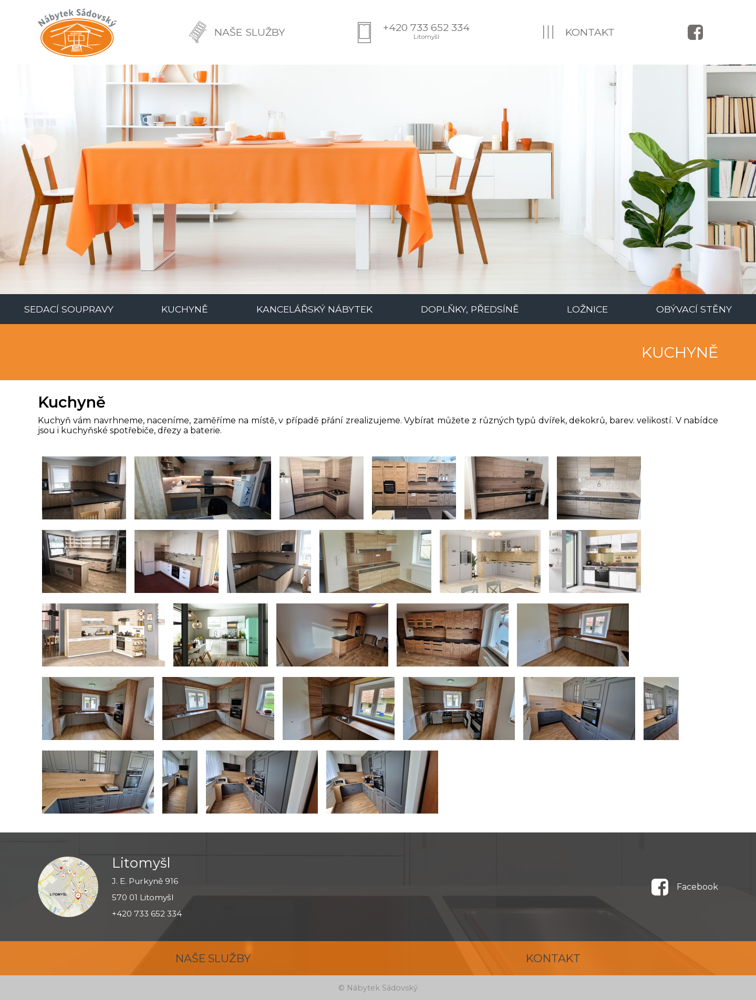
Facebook (697, 887)
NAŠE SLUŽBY (249, 32)
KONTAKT (590, 32)
